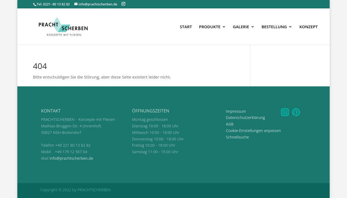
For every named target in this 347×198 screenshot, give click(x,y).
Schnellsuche (237, 137)
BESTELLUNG (274, 27)
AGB (229, 124)
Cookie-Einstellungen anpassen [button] (253, 130)
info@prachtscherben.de (71, 158)
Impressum (236, 111)
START (186, 27)
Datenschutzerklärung (245, 117)
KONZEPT (308, 27)
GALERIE (241, 27)
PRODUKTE (209, 27)
